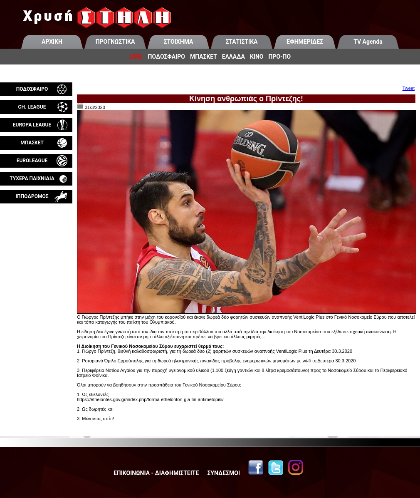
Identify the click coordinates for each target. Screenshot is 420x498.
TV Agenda (368, 41)
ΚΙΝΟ (257, 56)
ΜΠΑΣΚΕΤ (203, 56)
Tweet (409, 88)
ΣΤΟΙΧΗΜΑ (178, 41)
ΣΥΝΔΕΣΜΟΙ (223, 473)
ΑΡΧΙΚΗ (52, 41)
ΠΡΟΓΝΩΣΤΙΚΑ (115, 41)
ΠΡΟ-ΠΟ (279, 56)
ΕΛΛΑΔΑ (233, 56)
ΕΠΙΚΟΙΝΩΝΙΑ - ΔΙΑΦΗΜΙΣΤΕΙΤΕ (156, 473)
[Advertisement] (36, 301)
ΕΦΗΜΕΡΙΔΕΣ (305, 41)
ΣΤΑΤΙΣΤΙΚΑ (241, 41)
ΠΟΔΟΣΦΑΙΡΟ (166, 56)
